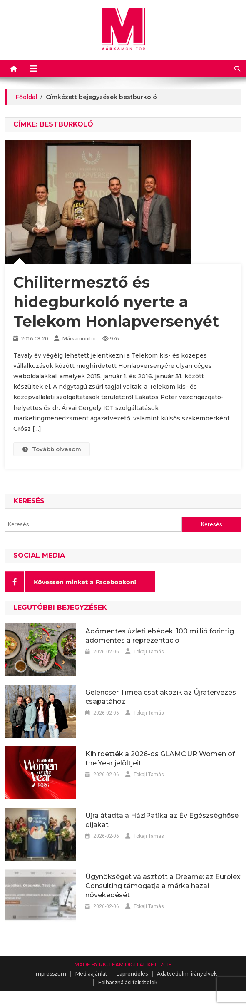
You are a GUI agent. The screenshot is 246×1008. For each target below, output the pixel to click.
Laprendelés (132, 974)
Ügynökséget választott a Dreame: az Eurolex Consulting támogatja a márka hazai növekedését (163, 886)
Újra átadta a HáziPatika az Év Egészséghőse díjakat (162, 820)
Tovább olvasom (51, 449)
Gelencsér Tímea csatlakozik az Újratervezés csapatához (160, 696)
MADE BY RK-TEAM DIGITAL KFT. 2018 (123, 964)
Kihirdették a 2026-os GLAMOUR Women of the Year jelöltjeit (160, 758)
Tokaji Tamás (149, 652)
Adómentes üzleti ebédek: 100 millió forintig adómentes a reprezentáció (159, 635)
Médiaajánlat (91, 974)
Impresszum (50, 974)
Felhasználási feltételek (127, 982)
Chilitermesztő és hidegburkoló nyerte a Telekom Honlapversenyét (116, 301)
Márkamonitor (79, 338)
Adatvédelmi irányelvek (187, 974)
